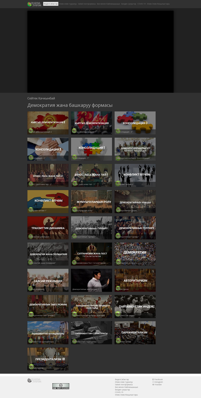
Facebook (157, 379)
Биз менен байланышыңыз (108, 4)
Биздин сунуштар (128, 4)
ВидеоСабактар (51, 4)
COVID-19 (141, 4)
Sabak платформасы (87, 4)
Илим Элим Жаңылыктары (158, 4)
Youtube (157, 384)
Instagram (157, 382)
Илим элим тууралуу (68, 4)
